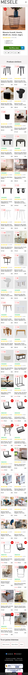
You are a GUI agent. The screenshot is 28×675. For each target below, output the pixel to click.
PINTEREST (17, 654)
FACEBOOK (9, 654)
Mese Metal (15, 644)
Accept (20, 673)
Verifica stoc (16, 48)
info (12, 84)
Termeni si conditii (11, 658)
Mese (21, 644)
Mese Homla (6, 644)
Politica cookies (18, 660)
